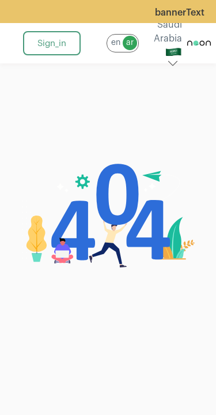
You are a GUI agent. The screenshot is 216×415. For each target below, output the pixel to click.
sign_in (51, 43)
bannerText (179, 12)
